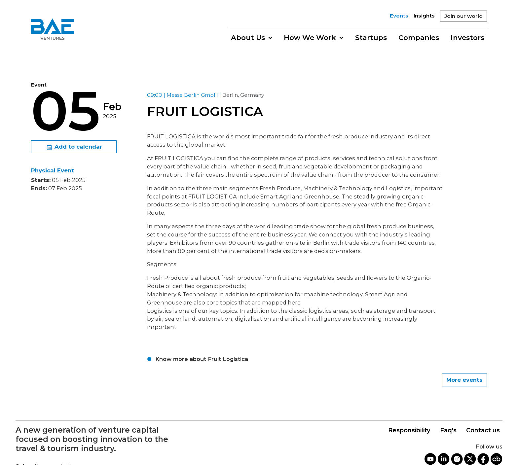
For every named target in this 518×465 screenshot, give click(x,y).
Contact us (483, 430)
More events (464, 379)
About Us (251, 37)
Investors (467, 37)
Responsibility (409, 430)
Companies (418, 37)
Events (399, 16)
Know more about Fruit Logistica (201, 359)
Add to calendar (74, 147)
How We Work (313, 37)
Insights (424, 16)
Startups (371, 37)
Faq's (448, 430)
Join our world (463, 16)
